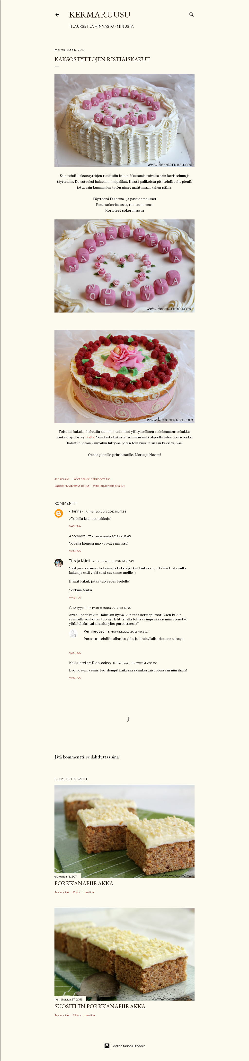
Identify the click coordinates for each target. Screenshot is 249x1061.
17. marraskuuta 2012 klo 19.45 (109, 607)
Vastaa (75, 526)
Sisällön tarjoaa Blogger (124, 1046)
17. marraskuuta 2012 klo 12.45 (109, 536)
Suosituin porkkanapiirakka (99, 1006)
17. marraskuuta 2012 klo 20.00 (135, 663)
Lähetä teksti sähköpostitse (91, 479)
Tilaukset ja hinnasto (91, 26)
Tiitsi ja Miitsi (79, 561)
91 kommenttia (83, 892)
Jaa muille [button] (61, 479)
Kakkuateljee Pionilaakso (90, 663)
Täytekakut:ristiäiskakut (108, 485)
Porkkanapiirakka (83, 883)
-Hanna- (76, 511)
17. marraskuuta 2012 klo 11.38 (105, 511)
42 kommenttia (83, 1015)
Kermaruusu (100, 14)
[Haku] (192, 13)
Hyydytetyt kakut (77, 485)
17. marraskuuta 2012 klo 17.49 (113, 561)
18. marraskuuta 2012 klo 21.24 (128, 631)
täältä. (90, 437)
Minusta (125, 26)
